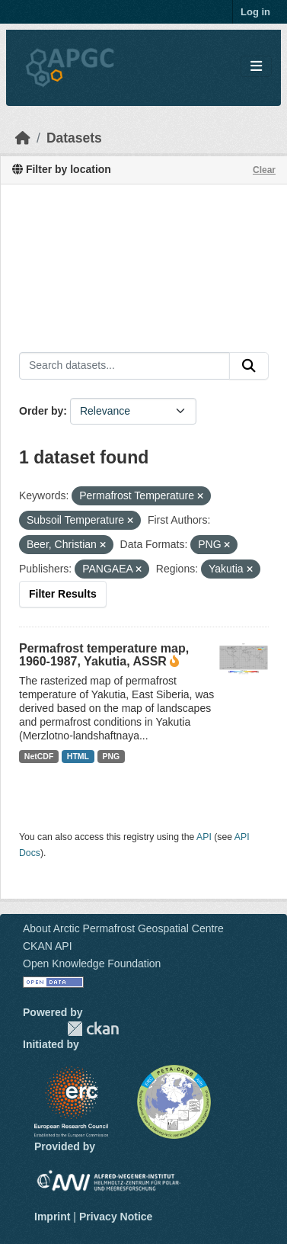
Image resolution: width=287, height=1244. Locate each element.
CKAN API (47, 946)
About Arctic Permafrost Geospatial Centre (123, 928)
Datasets (74, 138)
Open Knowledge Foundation (92, 963)
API (204, 837)
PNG (111, 756)
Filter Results (63, 594)
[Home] (22, 138)
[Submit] (249, 366)
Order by (41, 411)
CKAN (93, 1029)
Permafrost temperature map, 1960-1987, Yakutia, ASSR (104, 655)
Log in (255, 12)
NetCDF (39, 756)
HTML (78, 756)
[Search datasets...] (124, 366)
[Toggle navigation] (256, 67)
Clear (264, 170)
